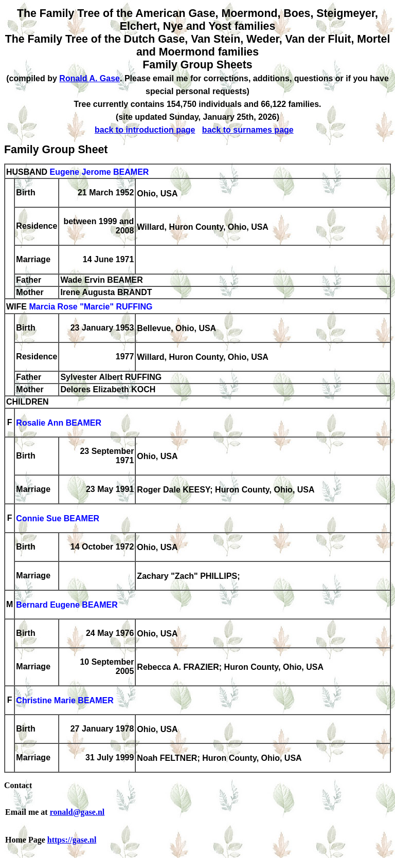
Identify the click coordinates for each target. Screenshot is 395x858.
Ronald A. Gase (89, 78)
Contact (18, 785)
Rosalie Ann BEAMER (58, 423)
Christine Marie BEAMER (64, 701)
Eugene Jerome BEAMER (99, 172)
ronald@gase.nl (77, 812)
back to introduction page (145, 129)
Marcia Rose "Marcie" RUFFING (90, 307)
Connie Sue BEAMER (57, 519)
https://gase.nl (72, 839)
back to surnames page (248, 129)
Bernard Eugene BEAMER (66, 605)
